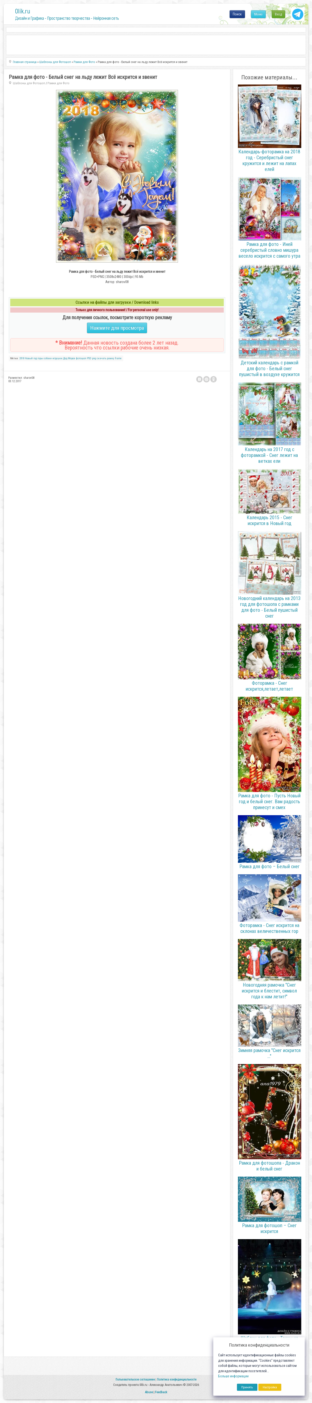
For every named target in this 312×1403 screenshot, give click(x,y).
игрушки (57, 358)
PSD (89, 358)
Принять (247, 1387)
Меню (258, 14)
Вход (278, 14)
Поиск (237, 14)
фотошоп (81, 358)
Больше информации (233, 1376)
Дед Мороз (69, 358)
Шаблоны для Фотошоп (29, 83)
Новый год (31, 358)
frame (118, 358)
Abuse (149, 1392)
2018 (21, 358)
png (94, 358)
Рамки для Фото (58, 83)
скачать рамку (105, 358)
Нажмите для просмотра (117, 328)
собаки (48, 358)
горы (40, 358)
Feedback (161, 1392)
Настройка (270, 1387)
